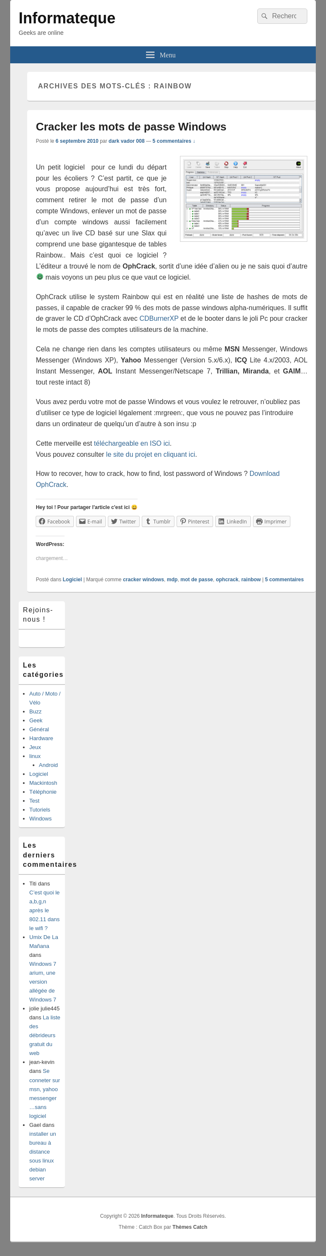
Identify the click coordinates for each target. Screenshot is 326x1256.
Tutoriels (39, 809)
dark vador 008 (127, 141)
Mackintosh (43, 783)
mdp (172, 580)
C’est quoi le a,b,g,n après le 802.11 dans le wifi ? (44, 910)
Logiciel (72, 580)
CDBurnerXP (158, 318)
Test (34, 801)
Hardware (41, 738)
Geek (35, 720)
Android (48, 765)
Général (39, 729)
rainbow (251, 580)
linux (35, 756)
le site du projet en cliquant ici (150, 454)
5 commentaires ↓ (173, 141)
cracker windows (143, 580)
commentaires (284, 580)
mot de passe (196, 580)
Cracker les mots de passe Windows (131, 126)
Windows (40, 818)
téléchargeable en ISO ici (132, 443)
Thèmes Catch (189, 1227)
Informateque (67, 18)
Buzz (35, 711)
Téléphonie (42, 792)
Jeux (35, 747)
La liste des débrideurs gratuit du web (44, 1035)
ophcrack (227, 580)
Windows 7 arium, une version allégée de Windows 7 (42, 982)
